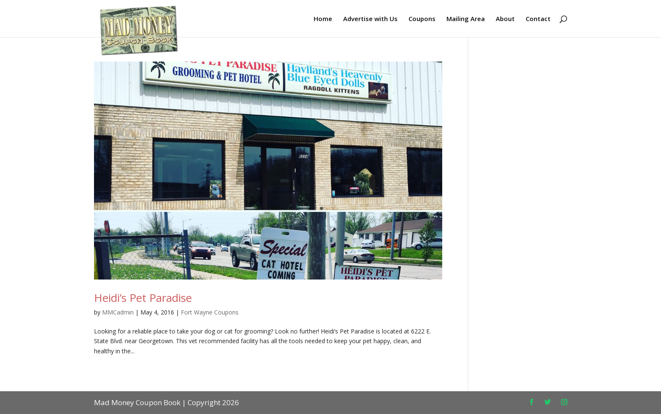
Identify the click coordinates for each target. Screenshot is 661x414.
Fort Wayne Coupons (210, 312)
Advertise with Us (370, 19)
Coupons (421, 19)
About (505, 19)
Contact (538, 19)
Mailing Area (465, 19)
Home (323, 19)
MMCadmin (118, 312)
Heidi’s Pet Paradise (143, 297)
